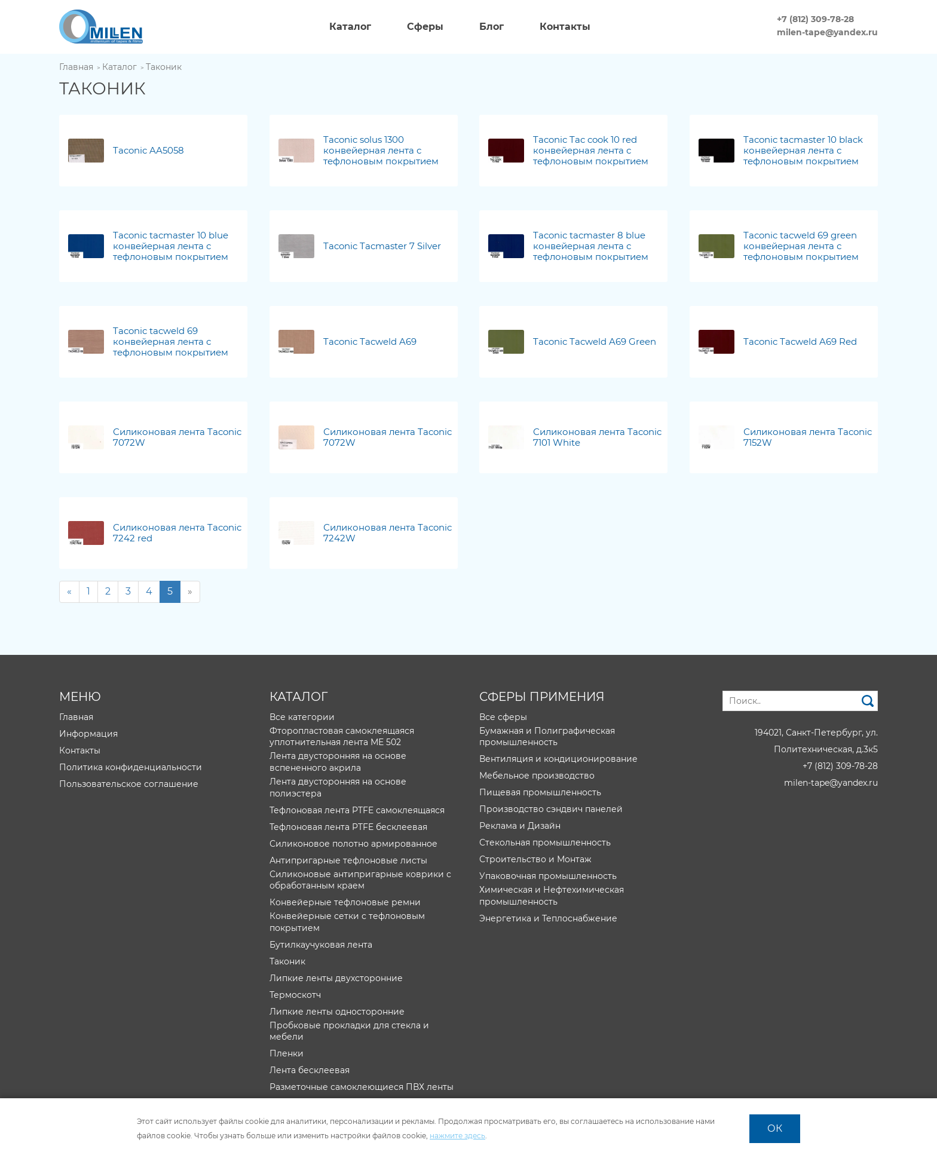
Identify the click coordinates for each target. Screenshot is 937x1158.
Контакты (79, 750)
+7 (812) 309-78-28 (815, 19)
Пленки (287, 1053)
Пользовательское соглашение (128, 784)
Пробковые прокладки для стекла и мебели (349, 1031)
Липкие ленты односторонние (337, 1011)
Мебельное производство (537, 775)
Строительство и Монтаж (535, 859)
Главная (76, 67)
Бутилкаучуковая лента (321, 944)
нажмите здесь (457, 1135)
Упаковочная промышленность (548, 876)
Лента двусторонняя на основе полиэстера (338, 787)
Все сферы (503, 717)
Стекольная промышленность (545, 842)
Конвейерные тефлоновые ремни (345, 902)
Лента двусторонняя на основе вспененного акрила (338, 761)
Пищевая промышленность (540, 792)
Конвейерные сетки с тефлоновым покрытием (347, 922)
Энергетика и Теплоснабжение (548, 918)
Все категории (302, 717)
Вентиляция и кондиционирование (558, 758)
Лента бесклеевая (310, 1070)
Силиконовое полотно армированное (353, 843)
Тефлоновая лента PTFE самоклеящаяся (357, 810)
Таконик (164, 67)
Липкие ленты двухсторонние (336, 978)
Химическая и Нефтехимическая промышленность (551, 895)
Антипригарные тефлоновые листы (348, 860)
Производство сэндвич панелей (551, 809)
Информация (88, 733)
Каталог (119, 67)
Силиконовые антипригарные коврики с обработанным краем (360, 880)
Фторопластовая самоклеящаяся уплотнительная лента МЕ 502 (342, 736)
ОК (774, 1128)
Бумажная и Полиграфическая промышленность (547, 736)
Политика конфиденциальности (130, 767)
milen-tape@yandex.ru (827, 32)
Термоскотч (295, 994)
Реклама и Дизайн (520, 825)
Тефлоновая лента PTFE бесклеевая (348, 827)
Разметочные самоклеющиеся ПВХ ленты (362, 1087)
